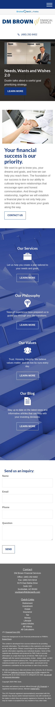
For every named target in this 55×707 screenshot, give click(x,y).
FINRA (33, 689)
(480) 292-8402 (27, 34)
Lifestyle (27, 621)
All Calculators (27, 629)
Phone (5, 507)
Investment (27, 606)
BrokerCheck (7, 639)
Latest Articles (27, 623)
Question (7, 523)
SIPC (38, 689)
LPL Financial (42, 686)
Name (5, 476)
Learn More (15, 91)
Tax (27, 615)
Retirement (27, 603)
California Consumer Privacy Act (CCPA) (25, 672)
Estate (28, 609)
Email (5, 491)
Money (27, 618)
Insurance (27, 612)
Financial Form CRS (12, 632)
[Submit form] (8, 549)
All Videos (27, 626)
